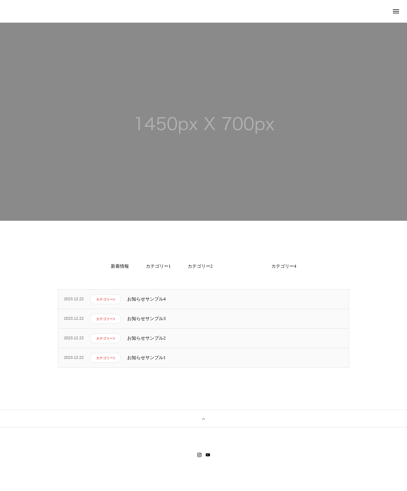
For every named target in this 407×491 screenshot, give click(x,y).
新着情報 (120, 266)
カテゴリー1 (158, 266)
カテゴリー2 (200, 266)
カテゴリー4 (283, 266)
